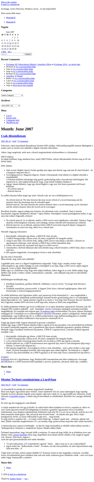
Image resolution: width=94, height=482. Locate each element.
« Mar (3, 52)
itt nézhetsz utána (47, 311)
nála (3, 399)
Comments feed (12, 120)
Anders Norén (15, 479)
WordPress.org (12, 122)
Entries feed (11, 118)
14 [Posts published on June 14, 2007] (10, 43)
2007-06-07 (6, 385)
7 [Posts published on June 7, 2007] (9, 40)
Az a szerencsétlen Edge (26, 67)
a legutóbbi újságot (17, 396)
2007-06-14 (6, 141)
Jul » (10, 52)
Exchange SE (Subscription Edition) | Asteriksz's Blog (28, 64)
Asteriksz (10, 76)
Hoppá (20, 76)
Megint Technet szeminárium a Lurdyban (28, 379)
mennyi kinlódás (20, 435)
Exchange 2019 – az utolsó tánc (67, 64)
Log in (9, 115)
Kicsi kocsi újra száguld (23, 85)
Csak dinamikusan (13, 135)
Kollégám (5, 359)
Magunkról (10, 18)
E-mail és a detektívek (10, 4)
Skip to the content (9, 2)
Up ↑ (27, 479)
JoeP (14, 141)
